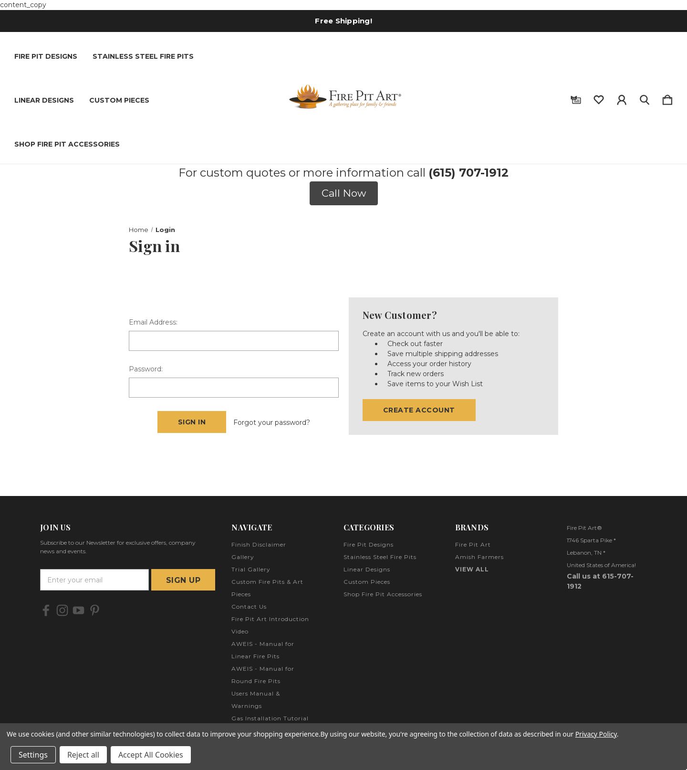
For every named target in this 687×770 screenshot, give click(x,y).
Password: (146, 369)
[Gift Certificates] (575, 98)
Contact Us (249, 606)
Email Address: (153, 322)
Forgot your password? (271, 422)
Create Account (419, 410)
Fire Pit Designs (45, 56)
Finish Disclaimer (258, 544)
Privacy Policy (596, 733)
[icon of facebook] (46, 610)
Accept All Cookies (150, 754)
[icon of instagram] (62, 610)
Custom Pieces (119, 100)
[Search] (644, 98)
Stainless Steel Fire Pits (143, 56)
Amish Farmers (479, 556)
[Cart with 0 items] (667, 98)
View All (472, 569)
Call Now (344, 193)
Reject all (83, 754)
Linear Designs (44, 100)
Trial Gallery (251, 569)
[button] (344, 193)
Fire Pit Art (473, 544)
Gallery (242, 556)
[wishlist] (598, 98)
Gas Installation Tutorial (270, 718)
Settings (33, 754)
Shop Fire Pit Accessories (67, 144)
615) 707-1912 (471, 172)
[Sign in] (621, 98)
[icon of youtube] (78, 610)
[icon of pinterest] (95, 610)
